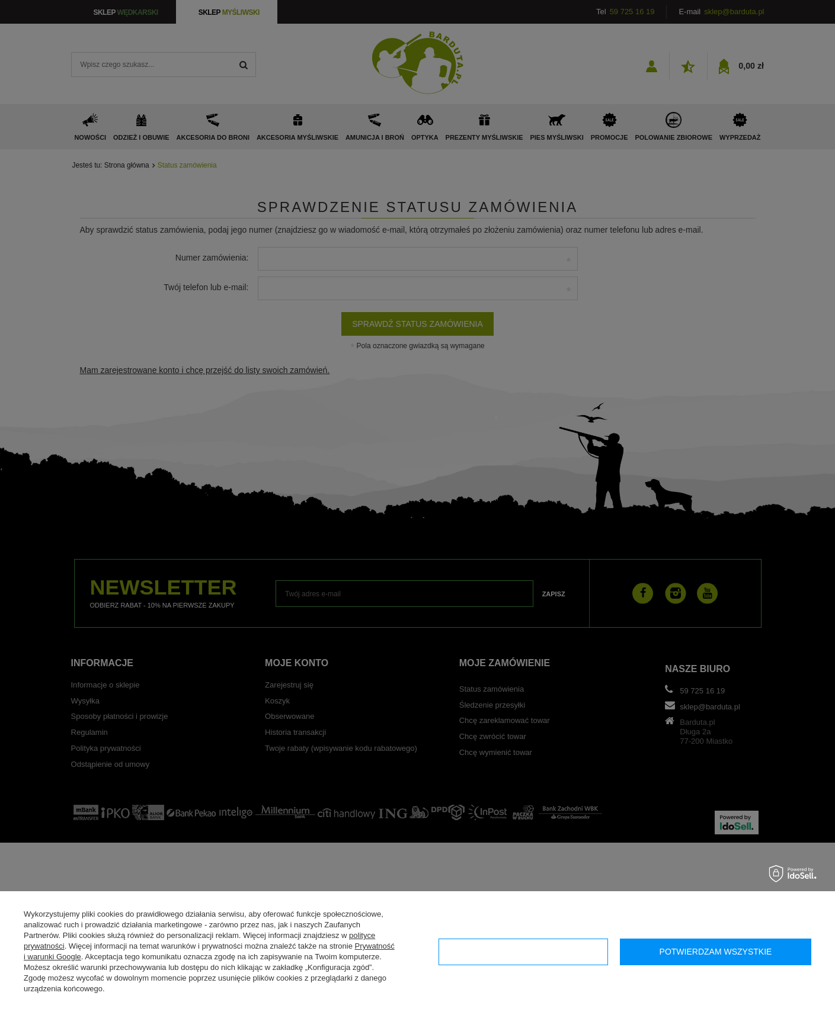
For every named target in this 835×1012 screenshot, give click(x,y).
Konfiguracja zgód (523, 951)
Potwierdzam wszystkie (716, 951)
